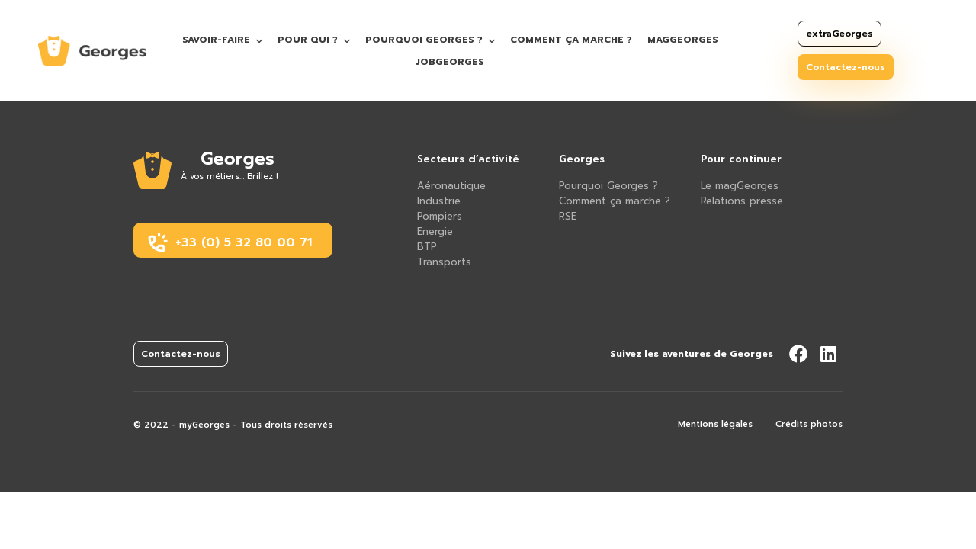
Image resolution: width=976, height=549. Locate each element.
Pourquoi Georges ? (424, 40)
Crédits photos (809, 424)
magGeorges (682, 40)
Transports (444, 262)
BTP (427, 246)
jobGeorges (450, 62)
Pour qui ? (308, 40)
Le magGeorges (740, 185)
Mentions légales (715, 424)
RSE (567, 216)
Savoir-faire (216, 40)
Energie (435, 231)
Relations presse (742, 201)
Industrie (439, 201)
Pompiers (439, 216)
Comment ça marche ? (571, 40)
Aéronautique (451, 185)
